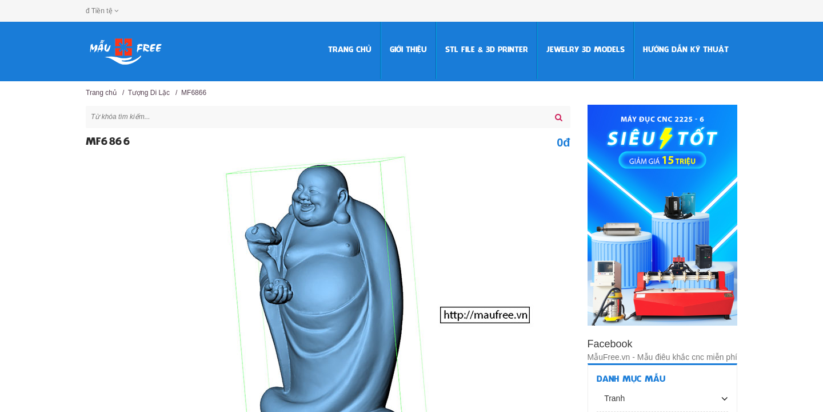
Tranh (613, 398)
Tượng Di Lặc (149, 93)
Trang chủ (349, 50)
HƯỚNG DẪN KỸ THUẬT (686, 50)
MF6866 (193, 93)
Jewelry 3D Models (585, 50)
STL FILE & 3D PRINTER (486, 50)
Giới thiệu (408, 50)
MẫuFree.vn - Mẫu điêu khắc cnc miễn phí (662, 357)
